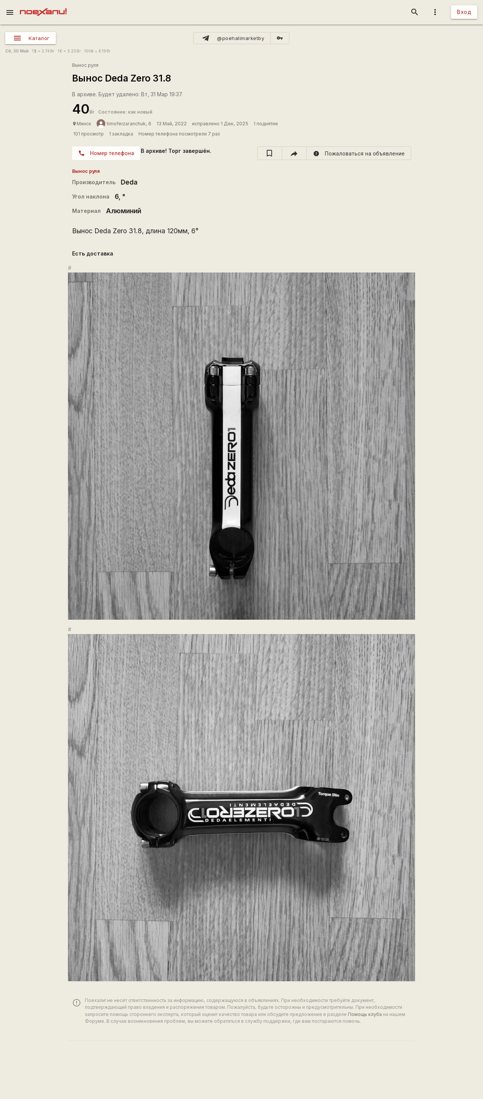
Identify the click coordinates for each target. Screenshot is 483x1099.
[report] (359, 153)
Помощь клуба (365, 1014)
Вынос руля (85, 65)
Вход (464, 12)
